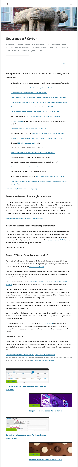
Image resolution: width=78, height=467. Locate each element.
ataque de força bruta (37, 268)
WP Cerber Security (66, 66)
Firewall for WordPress (65, 450)
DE (68, 457)
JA (41, 458)
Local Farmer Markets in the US (51, 455)
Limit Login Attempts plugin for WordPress (33, 457)
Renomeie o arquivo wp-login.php (22, 140)
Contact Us (21, 450)
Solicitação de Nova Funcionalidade (47, 361)
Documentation (31, 450)
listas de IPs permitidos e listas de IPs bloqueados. (44, 118)
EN (66, 457)
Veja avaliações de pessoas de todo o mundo (21, 355)
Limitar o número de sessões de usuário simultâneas (28, 131)
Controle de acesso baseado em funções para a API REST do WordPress (35, 114)
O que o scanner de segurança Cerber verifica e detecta (25, 220)
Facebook (24, 433)
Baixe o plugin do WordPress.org (45, 355)
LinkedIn (69, 433)
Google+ (39, 433)
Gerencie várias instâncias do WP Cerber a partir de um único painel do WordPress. (38, 99)
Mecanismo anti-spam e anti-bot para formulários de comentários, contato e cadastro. (40, 104)
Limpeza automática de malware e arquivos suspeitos (29, 95)
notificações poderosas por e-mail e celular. (50, 178)
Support (47, 453)
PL (38, 458)
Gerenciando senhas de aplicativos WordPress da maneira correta (33, 154)
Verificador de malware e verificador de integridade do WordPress (33, 90)
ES (70, 457)
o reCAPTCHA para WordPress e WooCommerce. (49, 135)
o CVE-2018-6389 (47, 324)
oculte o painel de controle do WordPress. (49, 140)
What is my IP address (25, 453)
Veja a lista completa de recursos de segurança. (23, 190)
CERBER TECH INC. (9, 450)
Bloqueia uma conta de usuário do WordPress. (26, 168)
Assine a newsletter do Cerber (57, 241)
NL (36, 458)
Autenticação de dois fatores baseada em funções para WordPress (33, 109)
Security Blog (12, 382)
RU (74, 457)
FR (72, 457)
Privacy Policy (38, 453)
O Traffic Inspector (17, 123)
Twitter (54, 433)
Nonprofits (56, 453)
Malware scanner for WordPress (47, 450)
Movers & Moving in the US (33, 455)
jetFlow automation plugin (59, 457)
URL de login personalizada (27, 145)
